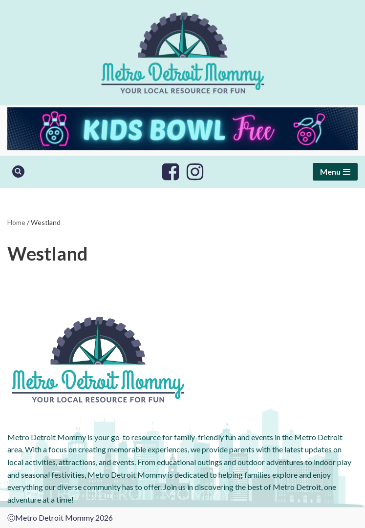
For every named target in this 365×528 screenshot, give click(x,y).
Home (16, 222)
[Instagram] (195, 172)
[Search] (18, 171)
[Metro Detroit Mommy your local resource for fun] (182, 53)
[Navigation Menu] (335, 172)
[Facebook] (170, 172)
